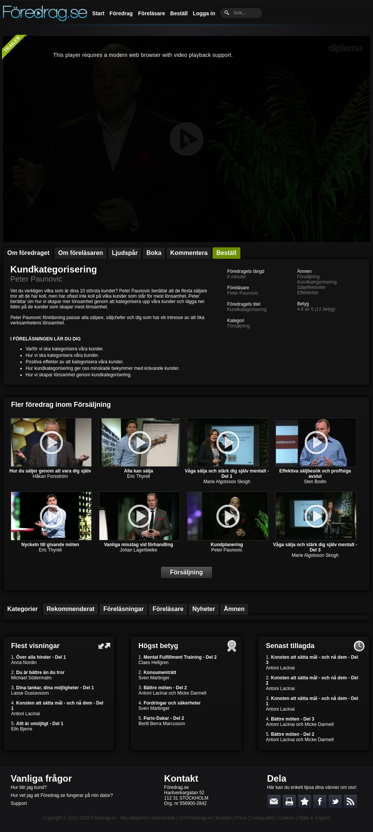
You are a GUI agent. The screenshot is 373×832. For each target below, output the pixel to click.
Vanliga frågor (41, 778)
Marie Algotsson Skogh (226, 481)
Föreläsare (151, 13)
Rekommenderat (70, 609)
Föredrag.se (103, 818)
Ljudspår (125, 253)
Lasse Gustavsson (30, 693)
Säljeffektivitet (311, 287)
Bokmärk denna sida (304, 801)
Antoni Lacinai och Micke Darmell (172, 693)
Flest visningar (35, 646)
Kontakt (181, 778)
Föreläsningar (123, 609)
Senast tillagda (290, 646)
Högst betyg (158, 646)
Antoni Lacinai (25, 713)
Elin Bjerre (21, 729)
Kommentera (189, 253)
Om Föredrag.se (195, 818)
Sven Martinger (153, 677)
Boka (153, 253)
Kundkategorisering (53, 269)
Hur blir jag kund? (29, 787)
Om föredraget (28, 253)
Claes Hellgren (153, 662)
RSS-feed (350, 801)
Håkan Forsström (50, 476)
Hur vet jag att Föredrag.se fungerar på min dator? (62, 795)
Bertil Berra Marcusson (161, 723)
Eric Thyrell (138, 476)
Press (241, 818)
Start (98, 13)
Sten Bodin (315, 481)
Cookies (286, 818)
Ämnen (234, 609)
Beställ (179, 13)
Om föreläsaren (80, 253)
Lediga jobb (262, 818)
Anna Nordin (24, 662)
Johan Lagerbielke (138, 550)
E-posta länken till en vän (274, 801)
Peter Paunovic (36, 279)
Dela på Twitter (335, 801)
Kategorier (22, 609)
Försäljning (238, 326)
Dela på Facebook (320, 801)
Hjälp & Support (314, 818)
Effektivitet (307, 292)
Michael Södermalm (31, 677)
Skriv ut (289, 801)
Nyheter (203, 609)
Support (19, 803)
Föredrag (121, 13)
